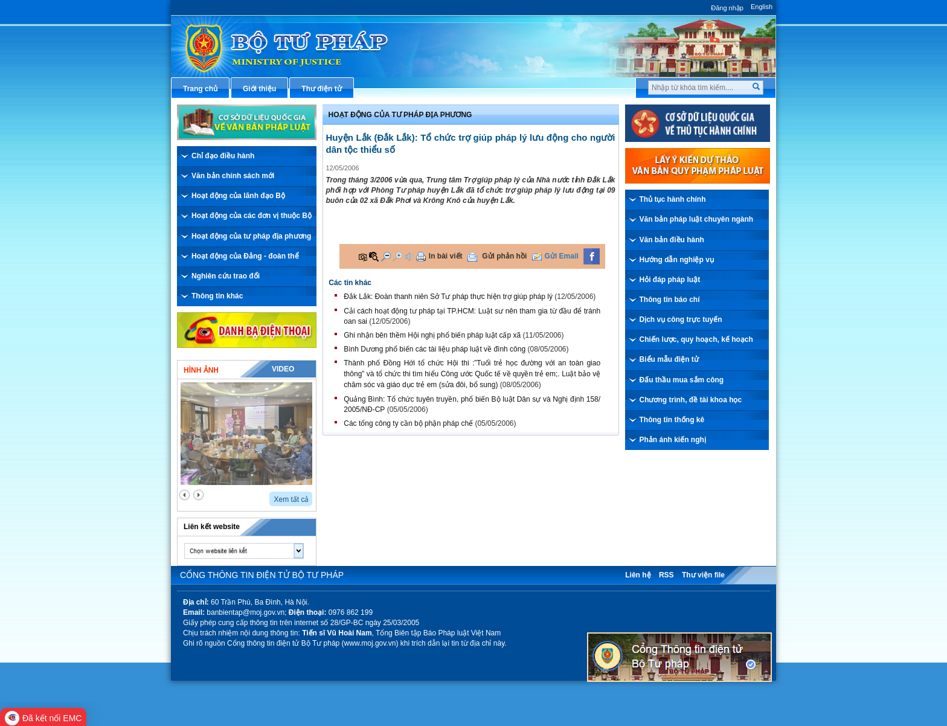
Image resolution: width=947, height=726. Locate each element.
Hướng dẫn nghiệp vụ (677, 259)
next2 (198, 495)
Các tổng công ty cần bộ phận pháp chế (408, 423)
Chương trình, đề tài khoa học (691, 400)
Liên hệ (637, 575)
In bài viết (446, 256)
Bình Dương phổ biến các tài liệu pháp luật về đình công (434, 349)
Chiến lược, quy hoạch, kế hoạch (696, 339)
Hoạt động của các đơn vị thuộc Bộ (251, 215)
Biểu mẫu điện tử (669, 359)
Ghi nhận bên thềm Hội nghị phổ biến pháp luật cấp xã (432, 335)
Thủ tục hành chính (673, 199)
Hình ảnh (201, 370)
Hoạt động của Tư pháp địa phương (400, 115)
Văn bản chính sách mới (232, 176)
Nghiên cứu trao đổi (225, 276)
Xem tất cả (291, 499)
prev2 (184, 495)
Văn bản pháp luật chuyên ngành (697, 219)
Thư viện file (703, 575)
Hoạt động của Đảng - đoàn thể (245, 256)
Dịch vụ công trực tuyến (681, 319)
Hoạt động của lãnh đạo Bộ (238, 195)
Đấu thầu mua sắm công (682, 380)
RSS (666, 575)
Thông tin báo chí (670, 299)
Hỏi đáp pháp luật (670, 279)
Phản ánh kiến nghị (673, 439)
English (761, 6)
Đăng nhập (727, 7)
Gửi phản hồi (504, 256)
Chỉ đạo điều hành (222, 156)
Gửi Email (562, 256)
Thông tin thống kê (672, 420)
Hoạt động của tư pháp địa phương (251, 236)
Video (283, 369)
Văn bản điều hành (672, 240)
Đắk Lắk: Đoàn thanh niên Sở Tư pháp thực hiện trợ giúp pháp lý (448, 296)
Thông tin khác (217, 296)
